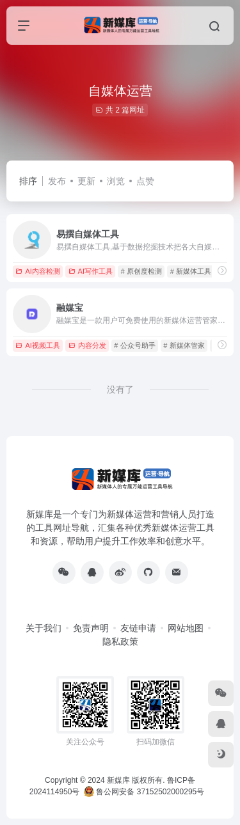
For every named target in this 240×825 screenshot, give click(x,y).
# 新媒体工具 (190, 271)
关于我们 (43, 628)
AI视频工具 (37, 345)
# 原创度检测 (141, 271)
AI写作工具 (90, 271)
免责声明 (91, 628)
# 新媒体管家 (183, 345)
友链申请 (138, 628)
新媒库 (118, 780)
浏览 (116, 181)
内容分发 (87, 345)
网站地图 (186, 628)
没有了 (120, 389)
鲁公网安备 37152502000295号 (145, 791)
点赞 (145, 181)
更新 (86, 181)
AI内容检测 (37, 271)
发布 (57, 181)
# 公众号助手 (134, 345)
